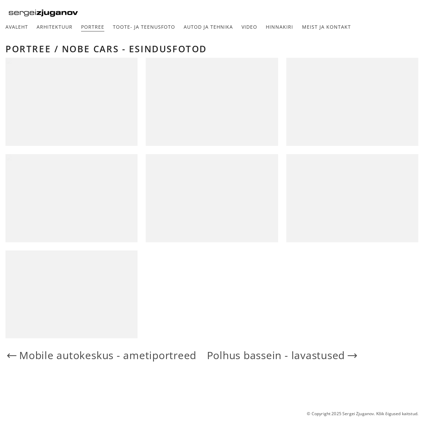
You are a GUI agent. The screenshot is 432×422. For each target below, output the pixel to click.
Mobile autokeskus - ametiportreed (100, 355)
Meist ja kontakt (326, 27)
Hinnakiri (279, 27)
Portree (92, 27)
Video (249, 27)
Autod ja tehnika (208, 27)
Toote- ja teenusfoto (144, 27)
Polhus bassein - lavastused (283, 355)
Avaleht (16, 27)
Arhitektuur (55, 27)
